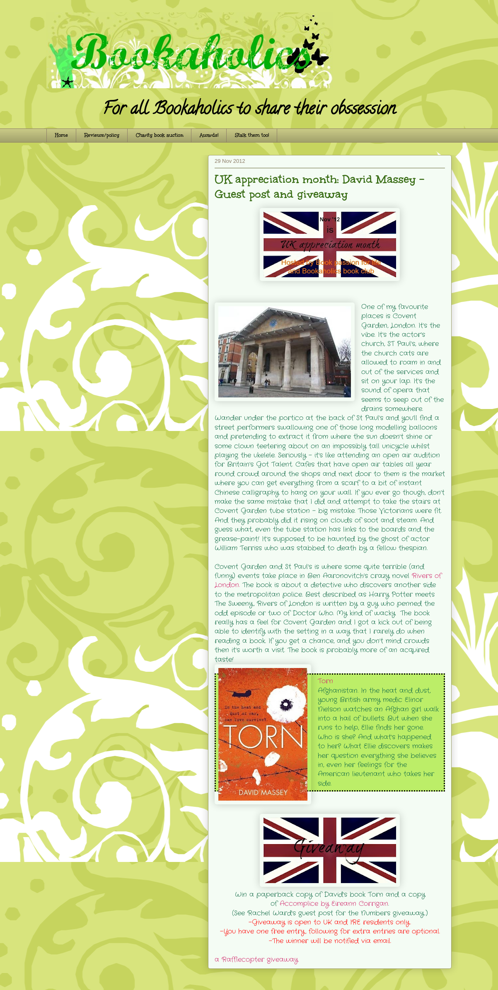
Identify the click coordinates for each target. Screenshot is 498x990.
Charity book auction (159, 135)
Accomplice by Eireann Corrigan (334, 903)
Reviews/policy (102, 135)
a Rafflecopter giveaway (256, 959)
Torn (325, 681)
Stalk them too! (252, 135)
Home (61, 135)
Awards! (209, 135)
